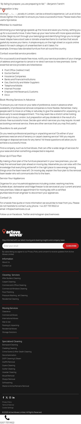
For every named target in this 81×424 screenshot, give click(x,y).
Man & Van (6, 322)
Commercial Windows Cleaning (14, 288)
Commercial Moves (9, 315)
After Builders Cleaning (11, 278)
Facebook (17, 214)
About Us (6, 262)
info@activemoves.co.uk (18, 208)
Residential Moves (9, 328)
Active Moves (30, 148)
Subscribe (71, 246)
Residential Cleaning (10, 299)
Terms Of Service (8, 405)
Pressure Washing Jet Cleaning (14, 295)
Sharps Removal (8, 379)
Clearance (6, 311)
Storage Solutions (9, 332)
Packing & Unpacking (10, 325)
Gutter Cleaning (8, 369)
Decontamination (9, 355)
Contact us (6, 265)
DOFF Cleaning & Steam (11, 358)
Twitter (26, 214)
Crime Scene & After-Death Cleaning (16, 351)
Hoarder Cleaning (9, 372)
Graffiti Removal (8, 362)
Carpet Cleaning (8, 281)
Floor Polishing (8, 292)
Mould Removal (8, 375)
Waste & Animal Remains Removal (15, 386)
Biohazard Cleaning (10, 344)
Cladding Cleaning (9, 348)
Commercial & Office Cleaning (14, 285)
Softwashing (7, 382)
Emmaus (13, 48)
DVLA (7, 94)
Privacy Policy (7, 402)
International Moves (10, 318)
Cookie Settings (8, 408)
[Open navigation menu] (75, 11)
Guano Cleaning (8, 365)
